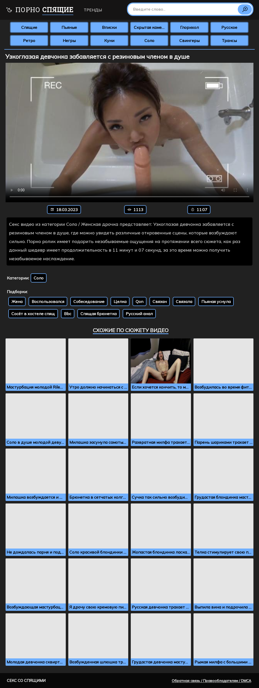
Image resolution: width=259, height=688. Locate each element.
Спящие (29, 27)
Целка (120, 301)
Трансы (229, 40)
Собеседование (88, 301)
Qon (139, 301)
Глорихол (189, 27)
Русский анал (139, 313)
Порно (39, 10)
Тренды (93, 9)
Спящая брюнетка (98, 313)
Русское (229, 27)
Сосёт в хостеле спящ (33, 313)
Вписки (109, 27)
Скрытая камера (150, 27)
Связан (160, 301)
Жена (17, 301)
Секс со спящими (26, 680)
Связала (184, 301)
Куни (109, 40)
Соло (149, 40)
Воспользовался (48, 301)
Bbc (67, 313)
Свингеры (189, 40)
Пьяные (69, 27)
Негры (69, 40)
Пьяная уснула (216, 301)
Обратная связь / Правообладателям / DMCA (211, 680)
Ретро (29, 40)
